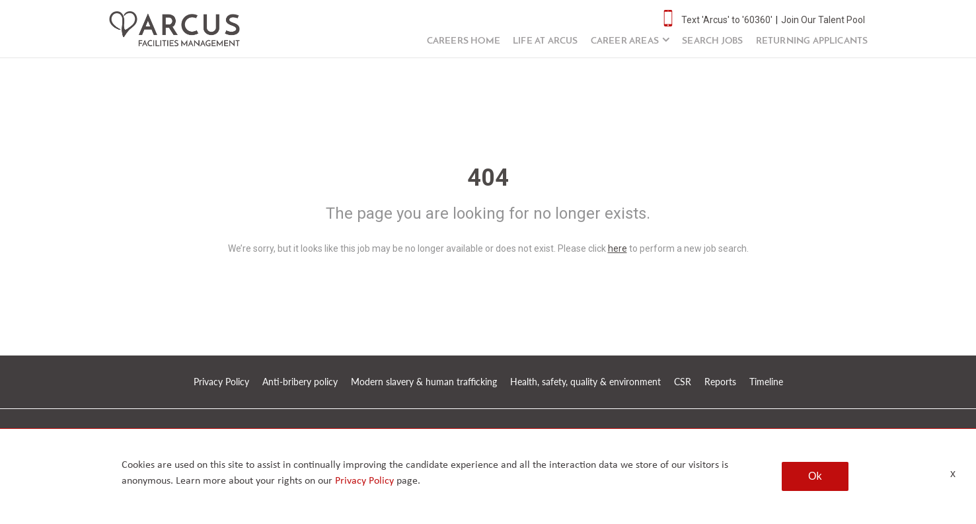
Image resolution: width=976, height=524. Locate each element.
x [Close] (953, 473)
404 (488, 178)
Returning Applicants (812, 41)
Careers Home (463, 41)
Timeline (766, 381)
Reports (720, 381)
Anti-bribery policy (300, 381)
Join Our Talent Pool (823, 20)
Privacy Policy (221, 381)
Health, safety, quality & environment (585, 381)
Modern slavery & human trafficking (424, 381)
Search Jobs (712, 41)
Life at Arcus (545, 41)
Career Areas (625, 41)
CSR (682, 381)
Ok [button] (814, 476)
